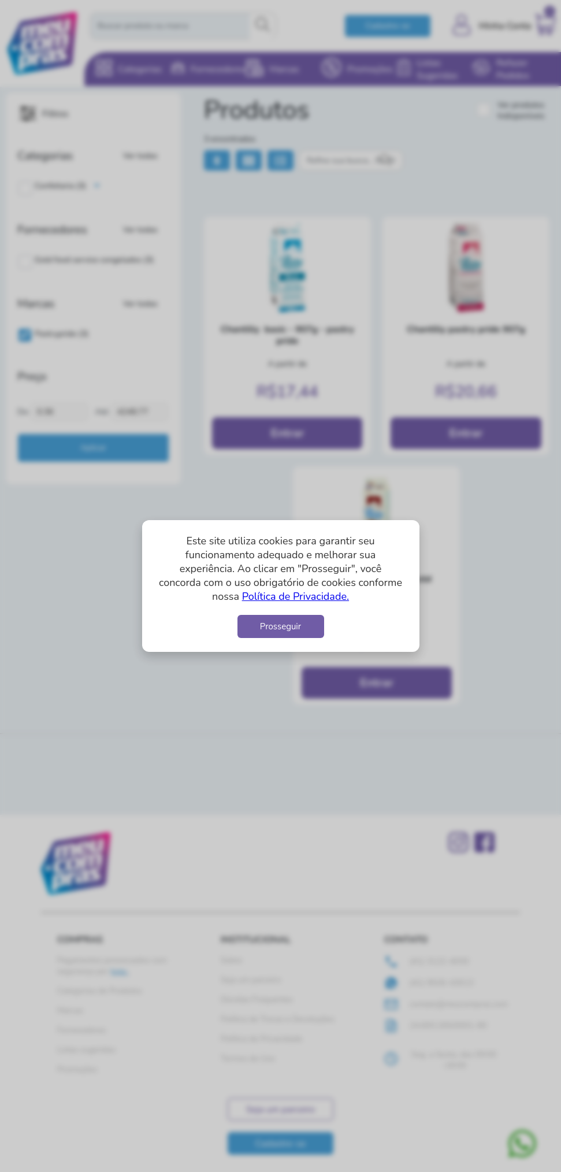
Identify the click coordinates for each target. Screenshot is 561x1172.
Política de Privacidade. (295, 596)
